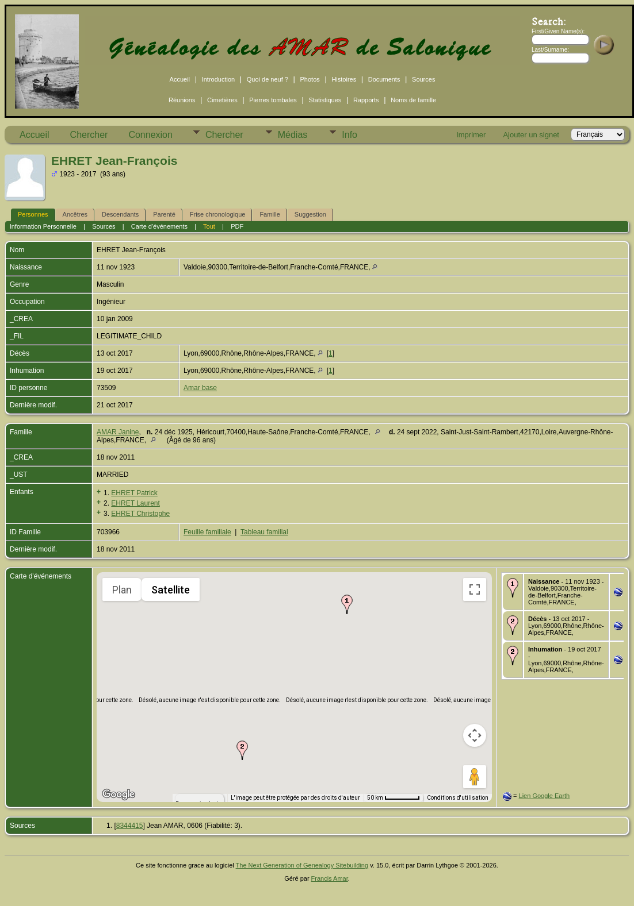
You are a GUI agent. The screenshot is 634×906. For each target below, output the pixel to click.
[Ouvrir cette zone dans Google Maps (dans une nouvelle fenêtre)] (119, 794)
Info (349, 135)
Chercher (89, 135)
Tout (209, 226)
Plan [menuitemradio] (122, 589)
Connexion (150, 135)
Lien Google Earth (544, 795)
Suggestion (310, 214)
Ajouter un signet (531, 134)
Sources (423, 79)
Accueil (180, 79)
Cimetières (222, 100)
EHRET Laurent (135, 503)
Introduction (218, 79)
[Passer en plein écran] (474, 589)
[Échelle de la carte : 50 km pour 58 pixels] (398, 798)
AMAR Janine (118, 432)
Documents (384, 79)
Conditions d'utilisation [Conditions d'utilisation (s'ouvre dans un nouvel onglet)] (459, 798)
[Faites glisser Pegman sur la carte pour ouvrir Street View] (474, 776)
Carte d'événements (159, 226)
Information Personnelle (43, 226)
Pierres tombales (273, 100)
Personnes (33, 214)
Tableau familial (264, 532)
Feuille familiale (207, 532)
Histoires (343, 79)
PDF (237, 226)
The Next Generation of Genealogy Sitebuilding (302, 865)
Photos (310, 79)
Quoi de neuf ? (267, 79)
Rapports (366, 100)
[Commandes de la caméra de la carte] (474, 735)
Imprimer (471, 134)
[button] (347, 604)
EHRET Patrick (134, 493)
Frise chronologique (218, 214)
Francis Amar (329, 878)
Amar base (200, 388)
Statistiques (324, 100)
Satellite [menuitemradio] (170, 589)
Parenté (164, 214)
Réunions (182, 100)
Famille (269, 214)
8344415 (129, 826)
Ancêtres (75, 214)
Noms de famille (413, 100)
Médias (293, 135)
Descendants (120, 214)
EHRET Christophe (140, 514)
